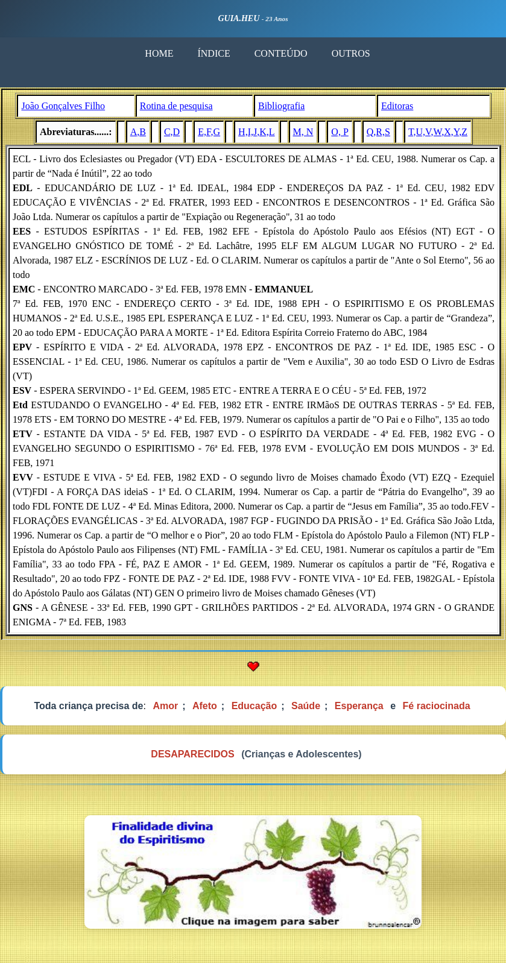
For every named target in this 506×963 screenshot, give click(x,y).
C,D (172, 132)
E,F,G (209, 132)
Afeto (204, 706)
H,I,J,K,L (256, 132)
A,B (138, 132)
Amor (165, 706)
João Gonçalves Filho (63, 106)
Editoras (397, 106)
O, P (339, 132)
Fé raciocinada (436, 706)
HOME (159, 53)
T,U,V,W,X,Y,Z (437, 132)
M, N (303, 132)
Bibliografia (281, 106)
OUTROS (351, 53)
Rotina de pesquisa (176, 106)
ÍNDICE (213, 53)
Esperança (359, 706)
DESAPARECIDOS (192, 754)
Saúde (305, 706)
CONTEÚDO (281, 53)
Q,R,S (378, 132)
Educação (254, 706)
